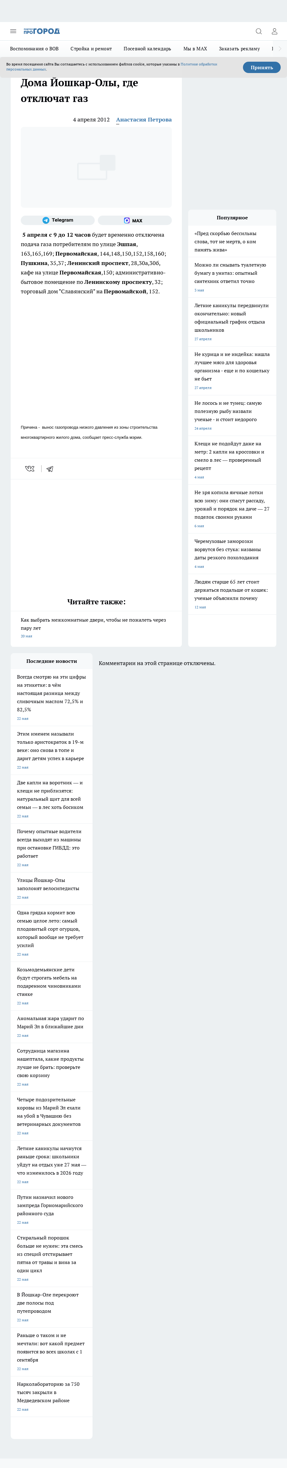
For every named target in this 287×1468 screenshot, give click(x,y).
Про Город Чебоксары (30, 1158)
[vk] (30, 468)
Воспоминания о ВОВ (34, 49)
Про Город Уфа (132, 1174)
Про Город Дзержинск (84, 1182)
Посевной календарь (147, 49)
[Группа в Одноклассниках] (195, 1168)
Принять (262, 67)
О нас (15, 1227)
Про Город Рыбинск (82, 1174)
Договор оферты (25, 1213)
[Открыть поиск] (258, 31)
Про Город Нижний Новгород (37, 1182)
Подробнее (46, 1355)
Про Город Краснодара (31, 1190)
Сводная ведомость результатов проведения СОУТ (144, 1233)
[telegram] (52, 468)
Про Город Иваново (82, 1166)
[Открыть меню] (13, 31)
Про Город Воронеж (28, 1166)
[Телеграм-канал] (58, 220)
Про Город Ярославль (138, 1158)
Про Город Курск (25, 1174)
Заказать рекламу (239, 49)
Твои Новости (131, 1166)
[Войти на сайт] (274, 31)
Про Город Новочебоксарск (89, 1158)
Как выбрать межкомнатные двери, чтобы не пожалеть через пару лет (96, 628)
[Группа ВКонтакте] (179, 1168)
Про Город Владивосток (140, 1182)
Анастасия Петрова (144, 119)
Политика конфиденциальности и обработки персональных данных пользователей (84, 1365)
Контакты (75, 1227)
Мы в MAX (195, 49)
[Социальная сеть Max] (135, 220)
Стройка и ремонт (91, 49)
